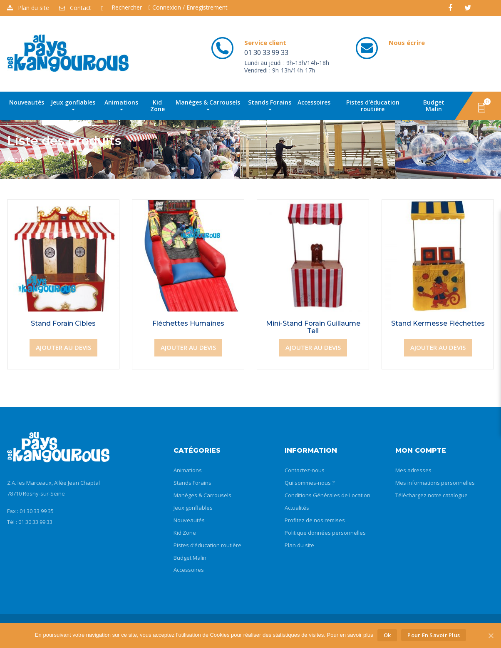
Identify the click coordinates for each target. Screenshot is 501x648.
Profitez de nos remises (315, 520)
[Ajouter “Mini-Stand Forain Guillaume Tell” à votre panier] (313, 347)
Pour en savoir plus (433, 635)
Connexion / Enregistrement (188, 7)
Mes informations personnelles (435, 482)
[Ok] (490, 635)
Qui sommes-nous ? (310, 482)
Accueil (17, 159)
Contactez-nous (305, 470)
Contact (75, 8)
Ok (387, 635)
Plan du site (28, 8)
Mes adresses (413, 470)
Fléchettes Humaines (188, 323)
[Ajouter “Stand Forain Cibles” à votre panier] (63, 347)
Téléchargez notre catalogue (431, 495)
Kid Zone (157, 105)
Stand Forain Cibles (63, 323)
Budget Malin (433, 105)
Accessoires (314, 102)
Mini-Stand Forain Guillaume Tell (313, 327)
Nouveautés (26, 102)
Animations (121, 104)
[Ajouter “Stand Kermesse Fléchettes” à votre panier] (438, 347)
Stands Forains (269, 104)
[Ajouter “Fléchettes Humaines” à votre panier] (188, 347)
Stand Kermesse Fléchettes (438, 323)
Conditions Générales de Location (327, 495)
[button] (481, 107)
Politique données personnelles (325, 532)
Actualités (297, 507)
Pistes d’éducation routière (372, 105)
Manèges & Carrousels (208, 104)
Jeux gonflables (73, 104)
